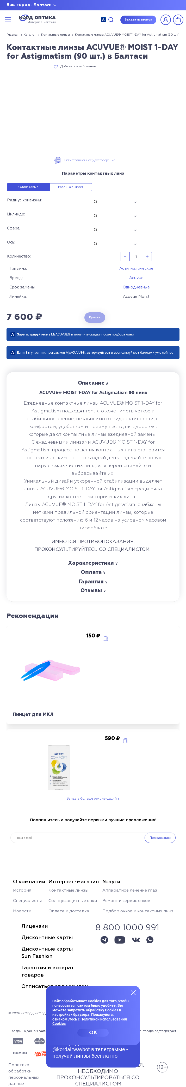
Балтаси (43, 5)
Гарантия (91, 581)
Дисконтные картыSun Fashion (47, 952)
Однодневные (136, 287)
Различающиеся (71, 187)
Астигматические (136, 269)
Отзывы (91, 590)
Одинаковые (28, 187)
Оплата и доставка (68, 911)
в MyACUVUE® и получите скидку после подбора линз (75, 334)
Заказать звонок (138, 19)
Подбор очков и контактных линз (137, 911)
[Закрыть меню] (133, 992)
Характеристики (91, 563)
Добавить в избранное (78, 66)
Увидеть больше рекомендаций (92, 798)
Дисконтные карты (47, 937)
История (22, 890)
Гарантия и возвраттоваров (47, 971)
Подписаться (160, 838)
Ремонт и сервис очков (126, 901)
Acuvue (136, 278)
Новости (22, 911)
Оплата (91, 572)
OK (93, 1032)
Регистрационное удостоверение (89, 160)
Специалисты (27, 901)
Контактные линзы (68, 890)
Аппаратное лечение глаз (129, 890)
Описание (91, 383)
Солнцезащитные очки (72, 901)
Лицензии (34, 926)
